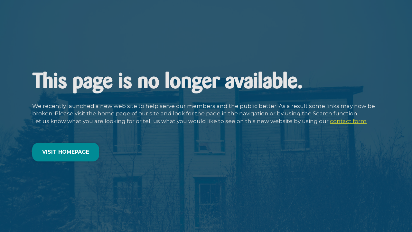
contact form (348, 121)
